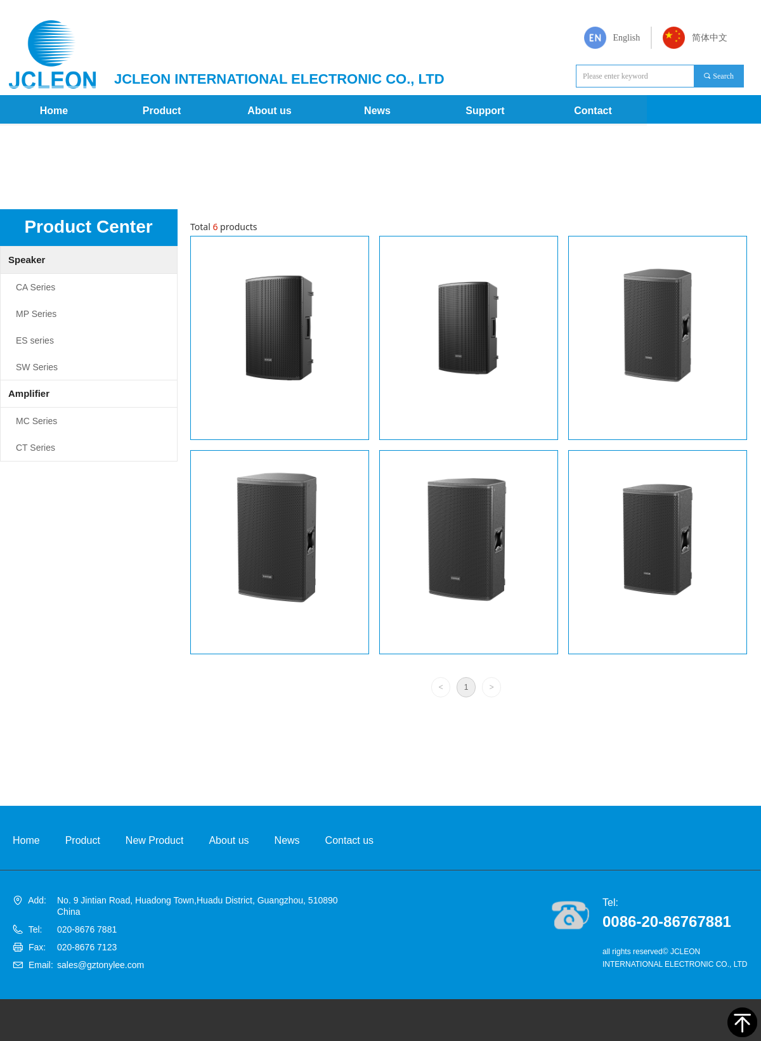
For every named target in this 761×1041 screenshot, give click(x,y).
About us (269, 110)
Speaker (26, 259)
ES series (35, 340)
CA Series (35, 287)
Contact (593, 110)
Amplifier (28, 393)
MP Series (36, 314)
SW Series (37, 367)
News (377, 110)
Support (484, 110)
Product (162, 110)
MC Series (36, 421)
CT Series (35, 448)
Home (54, 110)
